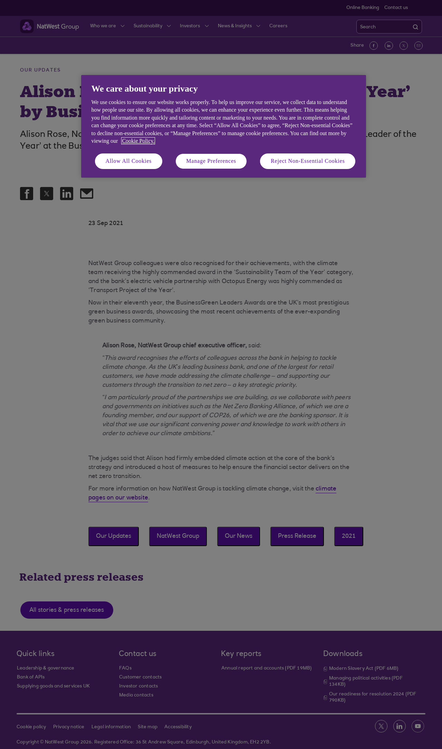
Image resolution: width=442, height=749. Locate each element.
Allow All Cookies (129, 161)
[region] (223, 126)
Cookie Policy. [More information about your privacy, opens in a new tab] (138, 141)
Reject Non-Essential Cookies (308, 161)
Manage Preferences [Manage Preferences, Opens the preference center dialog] (211, 161)
